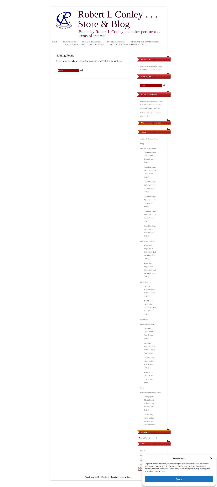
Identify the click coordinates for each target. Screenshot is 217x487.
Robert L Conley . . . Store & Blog (118, 19)
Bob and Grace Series (74, 45)
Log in (142, 451)
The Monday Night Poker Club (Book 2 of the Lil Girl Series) (150, 307)
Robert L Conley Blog (152, 123)
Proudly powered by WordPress (97, 477)
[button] (211, 458)
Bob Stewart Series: (116, 42)
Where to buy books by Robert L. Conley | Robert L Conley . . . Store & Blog (151, 104)
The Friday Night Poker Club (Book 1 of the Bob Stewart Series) (150, 270)
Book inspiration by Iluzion (121, 477)
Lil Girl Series (69, 42)
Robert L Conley (146, 113)
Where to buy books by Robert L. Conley (128, 45)
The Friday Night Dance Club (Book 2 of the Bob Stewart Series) (150, 252)
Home (54, 42)
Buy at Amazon (97, 45)
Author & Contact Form (148, 139)
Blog (142, 144)
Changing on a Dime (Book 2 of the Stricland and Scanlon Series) (149, 403)
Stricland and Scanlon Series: (145, 42)
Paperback (156, 108)
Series (142, 388)
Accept (179, 479)
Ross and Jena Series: (91, 42)
